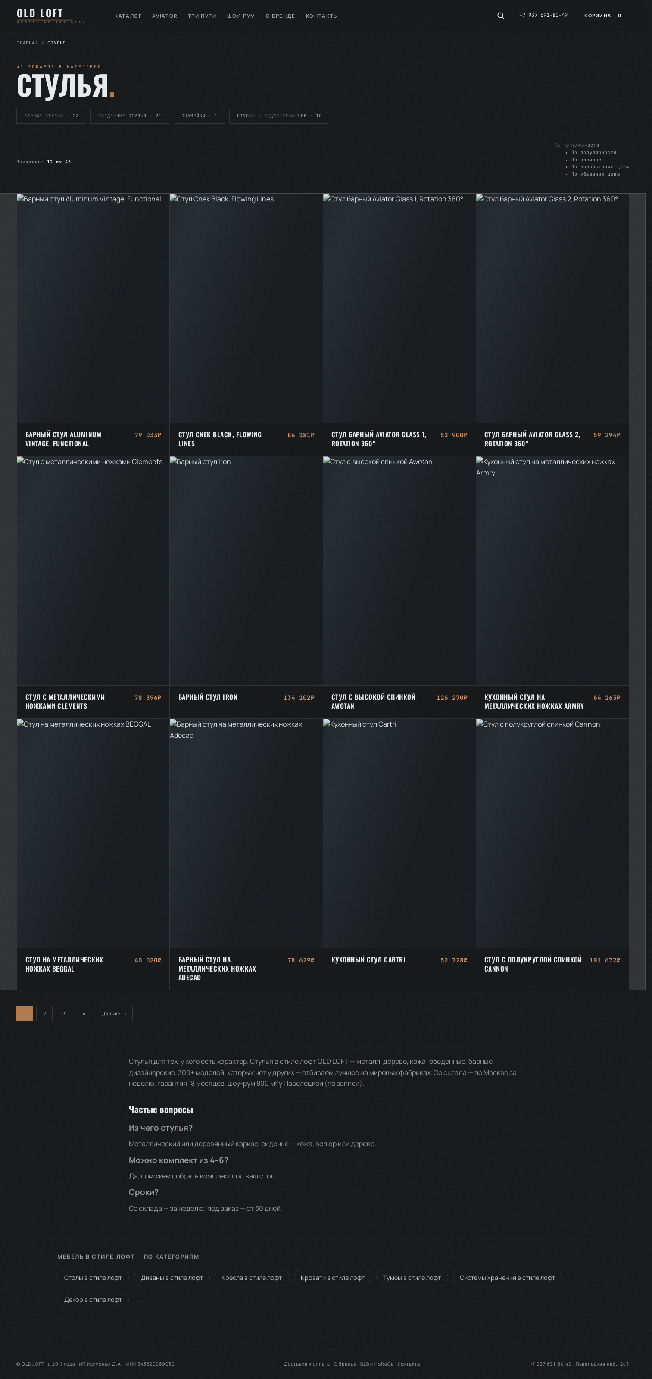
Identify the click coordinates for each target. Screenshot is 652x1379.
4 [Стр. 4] (83, 1013)
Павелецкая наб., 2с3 (602, 1364)
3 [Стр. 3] (64, 1013)
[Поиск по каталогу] (500, 15)
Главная (27, 43)
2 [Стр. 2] (44, 1013)
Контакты (322, 16)
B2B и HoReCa (377, 1364)
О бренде (281, 16)
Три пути (202, 16)
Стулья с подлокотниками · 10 (279, 116)
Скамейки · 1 (199, 116)
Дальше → (114, 1013)
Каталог (128, 16)
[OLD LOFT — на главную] (54, 15)
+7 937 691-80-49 (543, 15)
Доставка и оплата (307, 1364)
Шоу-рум (241, 16)
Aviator (164, 16)
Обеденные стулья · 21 (130, 116)
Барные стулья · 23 (51, 116)
